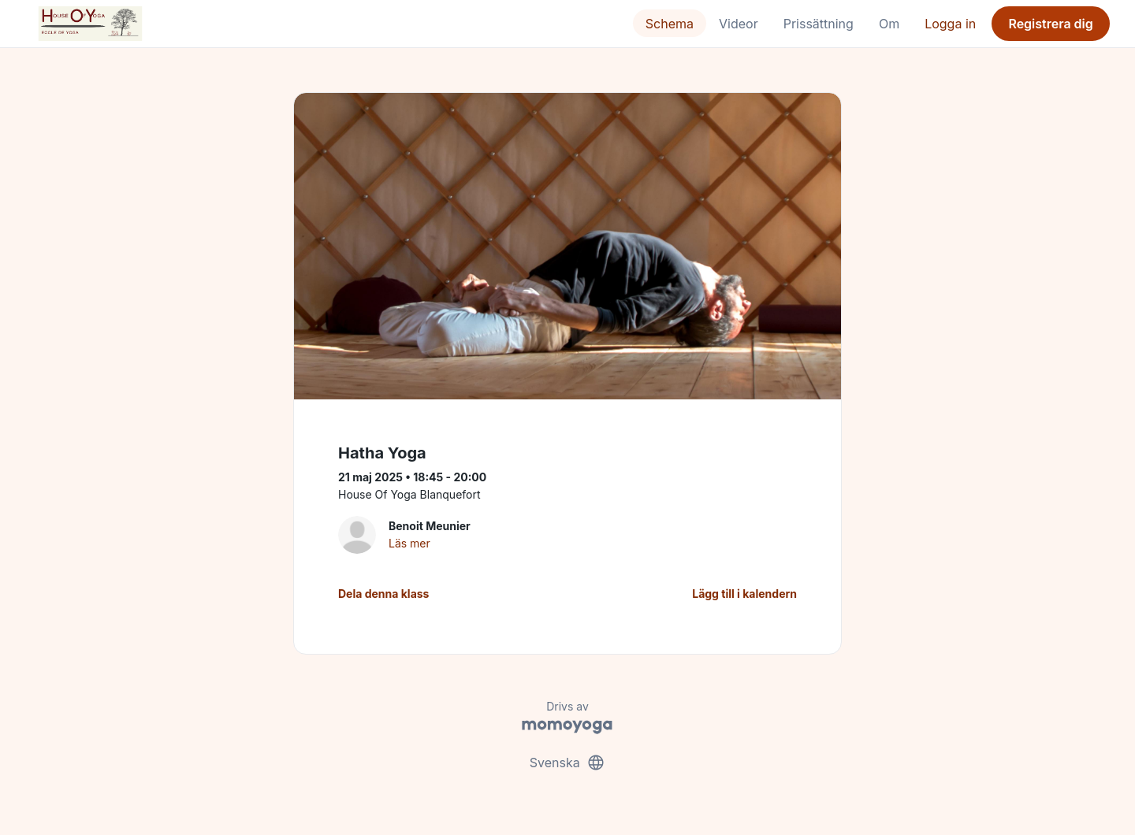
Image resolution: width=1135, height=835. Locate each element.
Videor (738, 24)
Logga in (950, 24)
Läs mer (409, 543)
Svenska (567, 762)
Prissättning (818, 24)
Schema (670, 24)
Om (889, 24)
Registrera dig (1050, 24)
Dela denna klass (383, 593)
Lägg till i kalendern (744, 593)
